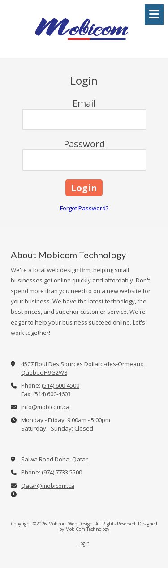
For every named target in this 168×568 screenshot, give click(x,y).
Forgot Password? (84, 208)
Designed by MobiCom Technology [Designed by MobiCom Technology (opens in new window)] (108, 526)
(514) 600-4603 (52, 394)
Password (84, 144)
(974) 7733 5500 (62, 472)
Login (84, 543)
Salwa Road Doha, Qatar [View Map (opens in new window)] (54, 459)
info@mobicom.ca (45, 407)
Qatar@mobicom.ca (47, 486)
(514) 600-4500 (60, 385)
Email (84, 103)
